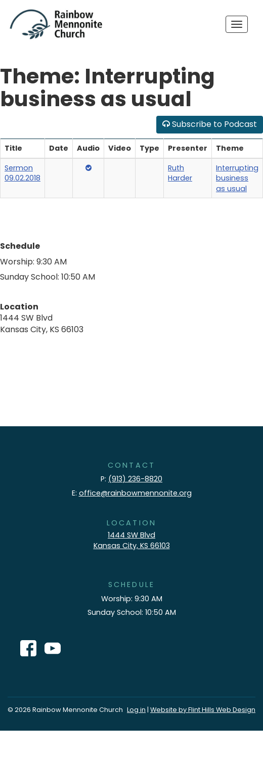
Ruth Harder (180, 173)
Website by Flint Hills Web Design (202, 709)
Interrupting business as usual (237, 178)
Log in (136, 709)
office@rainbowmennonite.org (135, 493)
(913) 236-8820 (135, 479)
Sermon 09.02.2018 (22, 173)
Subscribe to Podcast (209, 124)
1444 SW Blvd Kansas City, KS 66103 (132, 540)
